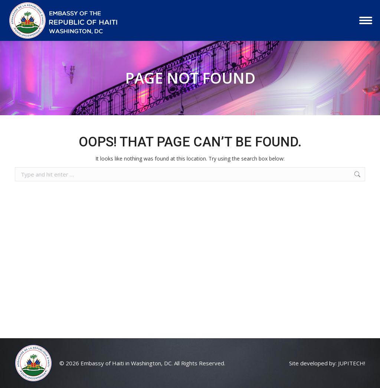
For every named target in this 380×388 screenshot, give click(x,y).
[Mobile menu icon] (366, 20)
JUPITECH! (351, 363)
